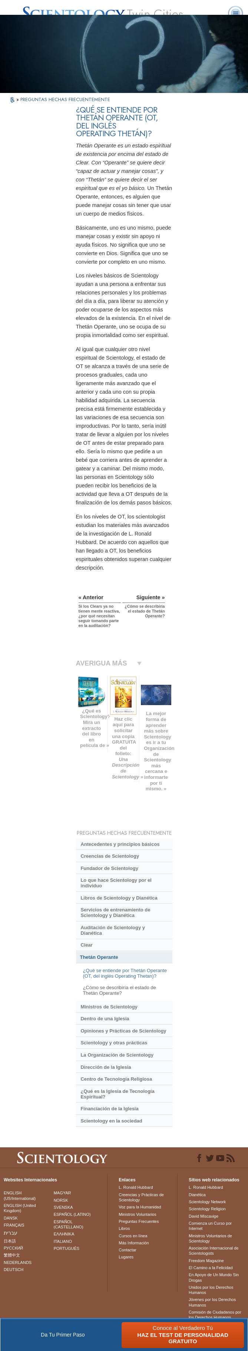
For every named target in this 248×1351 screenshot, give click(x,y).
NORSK (61, 1200)
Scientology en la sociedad (111, 1121)
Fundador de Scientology (109, 868)
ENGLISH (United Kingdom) (20, 1208)
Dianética (197, 1194)
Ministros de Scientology (108, 1007)
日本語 (10, 1241)
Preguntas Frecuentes (139, 1221)
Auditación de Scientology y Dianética (112, 930)
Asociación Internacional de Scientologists (214, 1250)
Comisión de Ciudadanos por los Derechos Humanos (215, 1315)
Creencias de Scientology (109, 856)
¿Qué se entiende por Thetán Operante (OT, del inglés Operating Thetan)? (125, 973)
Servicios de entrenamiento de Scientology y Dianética (115, 912)
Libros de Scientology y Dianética (118, 898)
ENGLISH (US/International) (20, 1195)
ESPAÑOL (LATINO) (72, 1214)
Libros (124, 1228)
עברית (10, 1233)
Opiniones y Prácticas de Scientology (123, 1031)
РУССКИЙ (13, 1248)
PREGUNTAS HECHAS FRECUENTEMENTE (65, 99)
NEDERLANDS (18, 1262)
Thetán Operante (99, 957)
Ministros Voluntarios (137, 1214)
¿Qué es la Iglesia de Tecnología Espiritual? (117, 1094)
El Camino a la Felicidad (211, 1267)
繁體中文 (12, 1255)
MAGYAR (62, 1193)
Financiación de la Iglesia (109, 1108)
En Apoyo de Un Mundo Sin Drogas (214, 1277)
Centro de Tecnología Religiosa (116, 1079)
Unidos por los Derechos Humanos (211, 1290)
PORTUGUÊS (66, 1248)
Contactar (127, 1250)
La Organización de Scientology (116, 1055)
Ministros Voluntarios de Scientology (210, 1238)
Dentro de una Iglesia (104, 1018)
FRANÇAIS (14, 1225)
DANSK (11, 1218)
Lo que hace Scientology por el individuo (115, 882)
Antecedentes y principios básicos (119, 844)
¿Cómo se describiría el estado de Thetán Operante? (119, 990)
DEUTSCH (13, 1269)
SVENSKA (63, 1207)
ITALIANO (63, 1241)
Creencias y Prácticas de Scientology (141, 1197)
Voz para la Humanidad (140, 1207)
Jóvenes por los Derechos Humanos (212, 1302)
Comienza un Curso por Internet (210, 1226)
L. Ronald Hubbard (136, 1187)
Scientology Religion (207, 1209)
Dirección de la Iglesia (105, 1067)
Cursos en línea (133, 1236)
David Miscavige (203, 1216)
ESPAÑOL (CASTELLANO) (68, 1224)
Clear (86, 945)
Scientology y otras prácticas (113, 1042)
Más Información (134, 1243)
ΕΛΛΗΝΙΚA (64, 1234)
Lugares (126, 1257)
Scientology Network (207, 1202)
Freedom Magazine (206, 1260)
